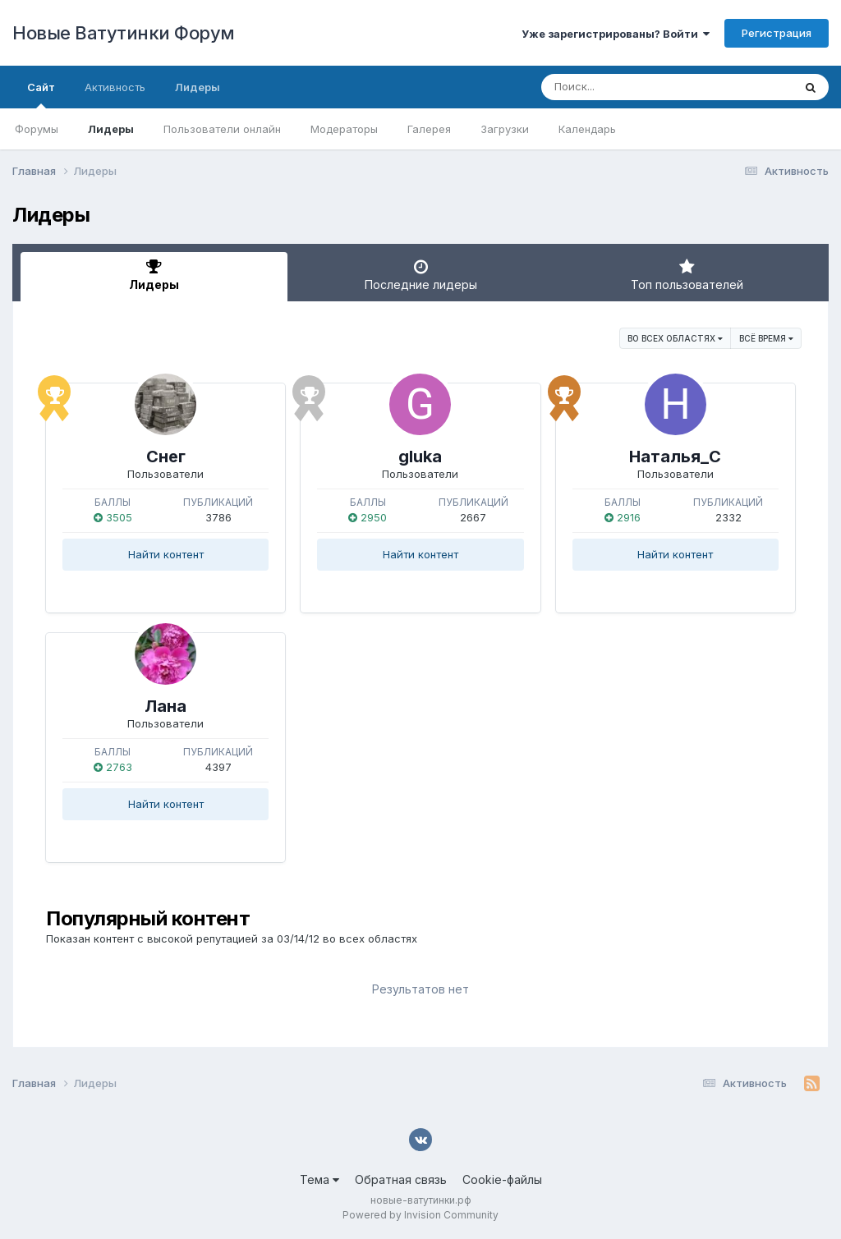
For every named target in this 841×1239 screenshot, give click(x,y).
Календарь (587, 128)
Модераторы (344, 128)
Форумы (36, 128)
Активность (115, 87)
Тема (319, 1179)
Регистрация (776, 32)
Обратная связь (401, 1179)
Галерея (429, 128)
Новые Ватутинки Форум (123, 33)
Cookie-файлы (502, 1179)
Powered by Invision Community (420, 1215)
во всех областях (675, 338)
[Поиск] (635, 87)
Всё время (766, 338)
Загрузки (504, 128)
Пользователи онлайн (222, 128)
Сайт (41, 94)
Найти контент (166, 554)
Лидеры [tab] (154, 275)
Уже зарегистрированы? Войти (616, 33)
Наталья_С (675, 456)
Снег (166, 456)
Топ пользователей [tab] (687, 275)
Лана (165, 706)
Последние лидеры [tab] (421, 275)
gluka (420, 456)
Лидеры (111, 128)
